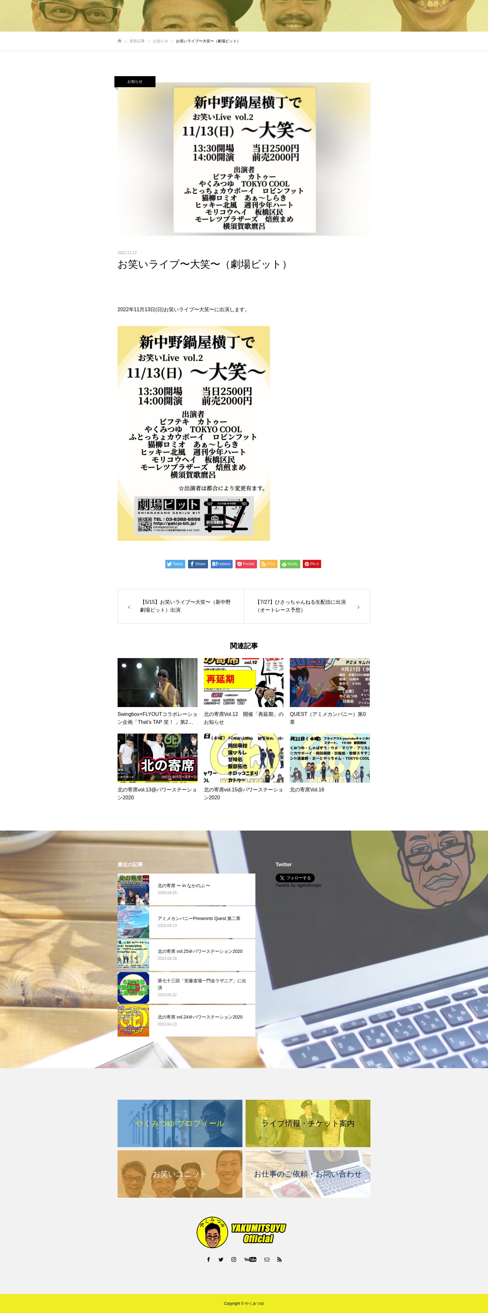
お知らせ (135, 81)
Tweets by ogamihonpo (298, 885)
